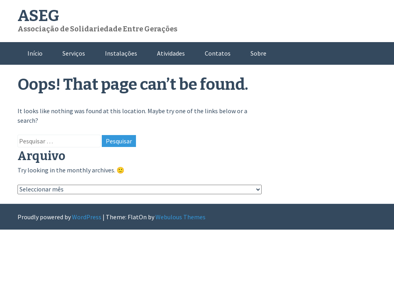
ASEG (38, 15)
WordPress (86, 217)
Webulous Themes (180, 217)
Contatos (218, 53)
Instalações (121, 53)
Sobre (258, 53)
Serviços (73, 53)
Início (35, 53)
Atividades (171, 53)
